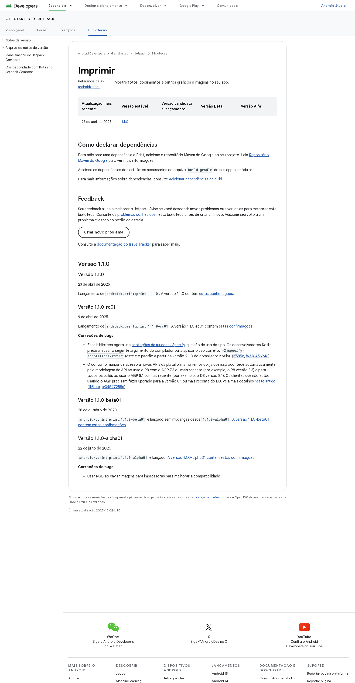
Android (74, 678)
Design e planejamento (103, 5)
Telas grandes (174, 678)
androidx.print (89, 87)
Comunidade (227, 5)
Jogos (120, 673)
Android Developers (91, 53)
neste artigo (265, 381)
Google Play (189, 5)
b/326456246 (257, 356)
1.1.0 (125, 122)
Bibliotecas (159, 53)
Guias (42, 30)
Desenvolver (150, 5)
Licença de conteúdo (208, 497)
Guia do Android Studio (276, 678)
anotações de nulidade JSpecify (158, 345)
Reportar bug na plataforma (327, 673)
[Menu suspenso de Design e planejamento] (128, 5)
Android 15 (220, 673)
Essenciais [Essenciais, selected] (57, 5)
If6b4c (94, 387)
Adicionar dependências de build (195, 179)
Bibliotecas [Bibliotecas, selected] (97, 30)
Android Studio (333, 5)
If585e (238, 356)
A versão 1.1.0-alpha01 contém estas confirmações (210, 457)
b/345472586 (113, 387)
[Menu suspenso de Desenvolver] (167, 5)
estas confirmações (216, 293)
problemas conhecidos (136, 214)
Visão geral (15, 30)
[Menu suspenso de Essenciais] (72, 5)
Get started (18, 19)
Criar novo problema (103, 232)
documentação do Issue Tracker (124, 244)
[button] (30, 40)
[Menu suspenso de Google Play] (205, 5)
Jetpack (46, 19)
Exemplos (67, 30)
